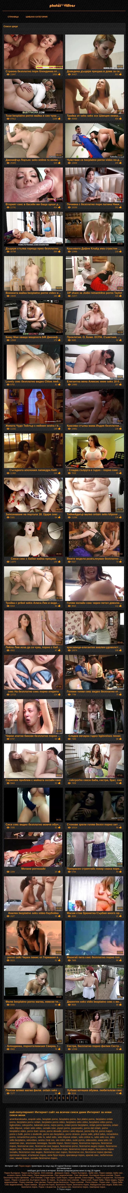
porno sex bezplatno (53, 1134)
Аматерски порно (97, 1187)
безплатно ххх (76, 1152)
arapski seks (34, 1119)
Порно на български (30, 1173)
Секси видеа (88, 1177)
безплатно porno (69, 1146)
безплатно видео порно (91, 1146)
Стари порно (50, 1177)
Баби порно (27, 1175)
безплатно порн (59, 1149)
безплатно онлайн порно (36, 1149)
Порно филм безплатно (58, 1182)
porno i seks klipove (73, 1131)
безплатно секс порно (55, 1152)
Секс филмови (81, 1175)
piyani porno (63, 1128)
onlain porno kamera (100, 1125)
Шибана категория (36, 17)
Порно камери (105, 1173)
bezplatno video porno (100, 1122)
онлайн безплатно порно (43, 1158)
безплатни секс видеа (47, 1146)
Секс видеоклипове (63, 1175)
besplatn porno (50, 1119)
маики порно (22, 1158)
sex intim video (63, 1140)
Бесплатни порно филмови (16, 1177)
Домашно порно (62, 1173)
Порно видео (25, 1166)
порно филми (74, 1177)
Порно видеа (64, 4)
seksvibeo (31, 1140)
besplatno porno (67, 1119)
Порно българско (12, 1173)
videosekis (91, 1140)
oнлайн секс (49, 1128)
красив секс (92, 1155)
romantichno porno (26, 1137)
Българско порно (38, 1180)
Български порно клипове (101, 1175)
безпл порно (71, 1143)
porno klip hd (91, 1131)
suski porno (78, 1140)
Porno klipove (91, 1182)
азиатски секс (17, 1143)
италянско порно (37, 1155)
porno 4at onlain (92, 1128)
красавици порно (75, 1155)
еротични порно (18, 1155)
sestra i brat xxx (46, 1140)
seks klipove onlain (67, 1137)
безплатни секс (25, 1146)
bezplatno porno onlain (28, 1122)
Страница (13, 17)
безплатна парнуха (89, 1143)
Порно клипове (26, 1182)
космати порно (14, 1175)
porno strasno (73, 1134)
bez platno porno (85, 1119)
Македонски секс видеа (101, 1184)
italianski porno (42, 1125)
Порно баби (98, 1180)
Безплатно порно (81, 1184)
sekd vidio (51, 1137)
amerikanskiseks (18, 1119)
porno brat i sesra (36, 1131)
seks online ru (85, 1137)
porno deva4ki (54, 1131)
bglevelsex (15, 1125)
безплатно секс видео (30, 1152)
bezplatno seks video (77, 1122)
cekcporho (27, 1125)
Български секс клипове (68, 1180)
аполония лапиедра (36, 1143)
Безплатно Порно (64, 1184)
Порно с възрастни (105, 1177)
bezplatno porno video (53, 1122)
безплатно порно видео (81, 1149)
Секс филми (40, 1182)
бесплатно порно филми (98, 1152)
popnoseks (77, 1128)
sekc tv (41, 1137)
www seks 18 (105, 1140)
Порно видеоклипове (43, 1175)
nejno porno (57, 1125)
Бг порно (51, 1180)
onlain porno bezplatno (76, 1125)
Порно (117, 1175)
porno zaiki (86, 1134)
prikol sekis (99, 1134)
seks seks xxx (101, 1137)
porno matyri (105, 1131)
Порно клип (86, 1180)
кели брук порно (56, 1155)
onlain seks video (33, 1128)
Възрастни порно (47, 1184)
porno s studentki (33, 1134)
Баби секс (93, 1173)
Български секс (64, 1187)
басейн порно (55, 1143)
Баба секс (118, 1184)
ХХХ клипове (47, 1173)
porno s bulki (16, 1134)
